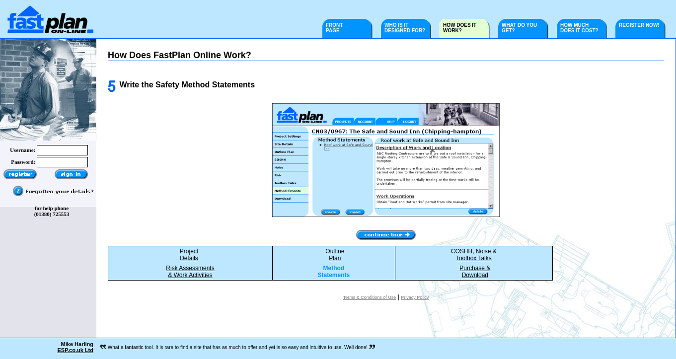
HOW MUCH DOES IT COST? (579, 27)
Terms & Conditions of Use (369, 297)
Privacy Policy (415, 297)
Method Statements (334, 272)
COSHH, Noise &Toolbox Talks (474, 255)
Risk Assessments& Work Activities (190, 272)
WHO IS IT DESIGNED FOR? (404, 27)
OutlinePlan (334, 255)
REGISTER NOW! (643, 25)
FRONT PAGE (334, 27)
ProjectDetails (189, 255)
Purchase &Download (474, 272)
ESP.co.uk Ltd (75, 350)
